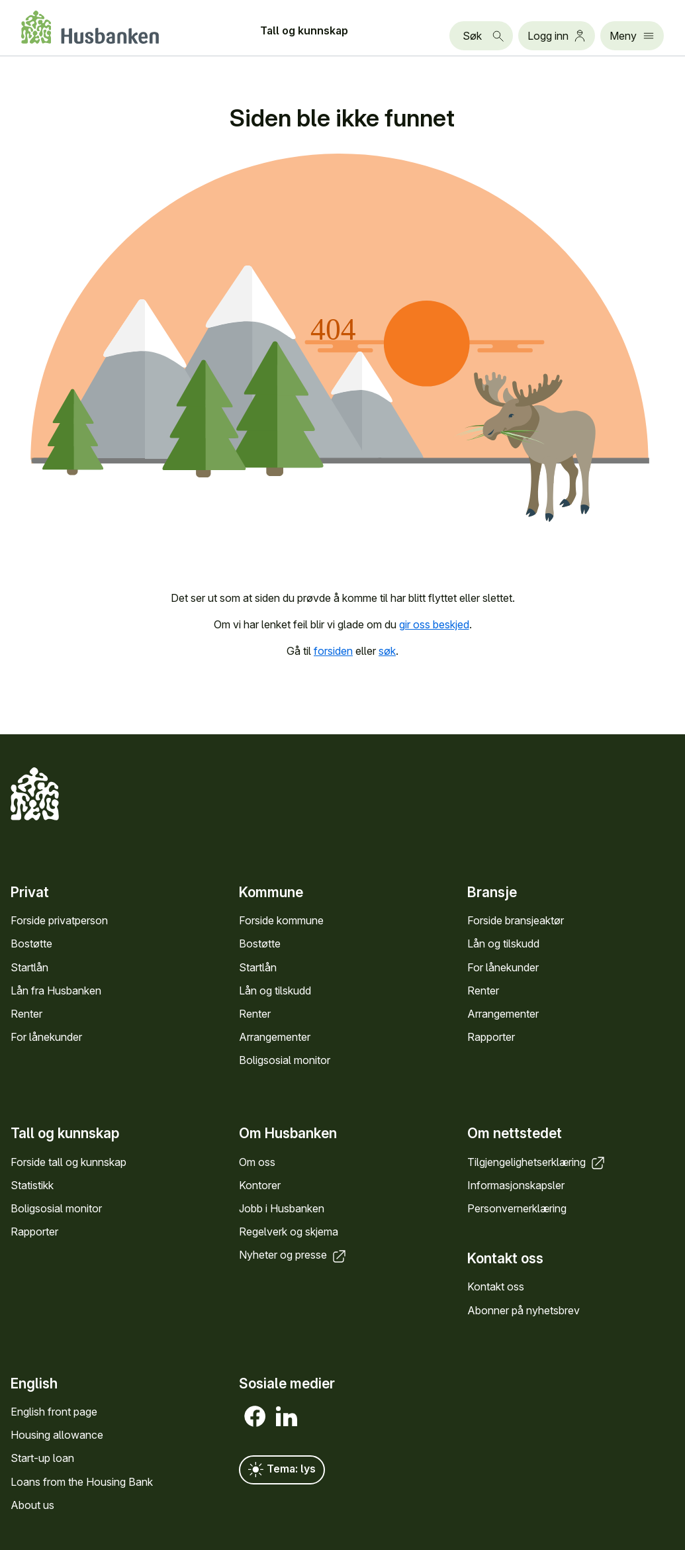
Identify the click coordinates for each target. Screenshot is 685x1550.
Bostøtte (31, 943)
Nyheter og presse (293, 1254)
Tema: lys (282, 1470)
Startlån (29, 967)
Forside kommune (281, 920)
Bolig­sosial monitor (284, 1060)
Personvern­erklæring (517, 1208)
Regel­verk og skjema (288, 1231)
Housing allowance (57, 1434)
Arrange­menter (274, 1036)
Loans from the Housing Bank (82, 1481)
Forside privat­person (59, 920)
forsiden (333, 650)
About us (32, 1505)
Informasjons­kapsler (516, 1185)
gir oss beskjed (434, 624)
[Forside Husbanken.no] (90, 27)
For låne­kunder (46, 1036)
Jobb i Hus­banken (281, 1208)
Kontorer (260, 1185)
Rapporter (491, 1036)
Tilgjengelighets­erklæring (537, 1162)
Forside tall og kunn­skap (68, 1162)
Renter (26, 1013)
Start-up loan (42, 1458)
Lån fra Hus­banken (56, 990)
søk (387, 650)
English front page (54, 1411)
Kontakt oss (495, 1286)
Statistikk (32, 1185)
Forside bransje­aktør (515, 920)
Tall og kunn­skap (304, 30)
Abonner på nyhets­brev (523, 1310)
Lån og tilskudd (275, 990)
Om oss (257, 1162)
